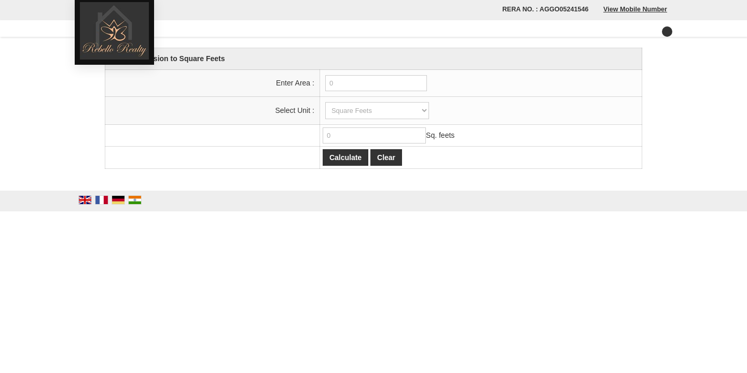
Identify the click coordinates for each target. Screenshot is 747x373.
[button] (635, 9)
